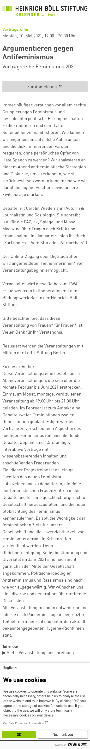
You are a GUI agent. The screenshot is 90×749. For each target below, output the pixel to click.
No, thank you (63, 735)
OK (19, 735)
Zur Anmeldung (42, 87)
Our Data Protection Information (23, 723)
